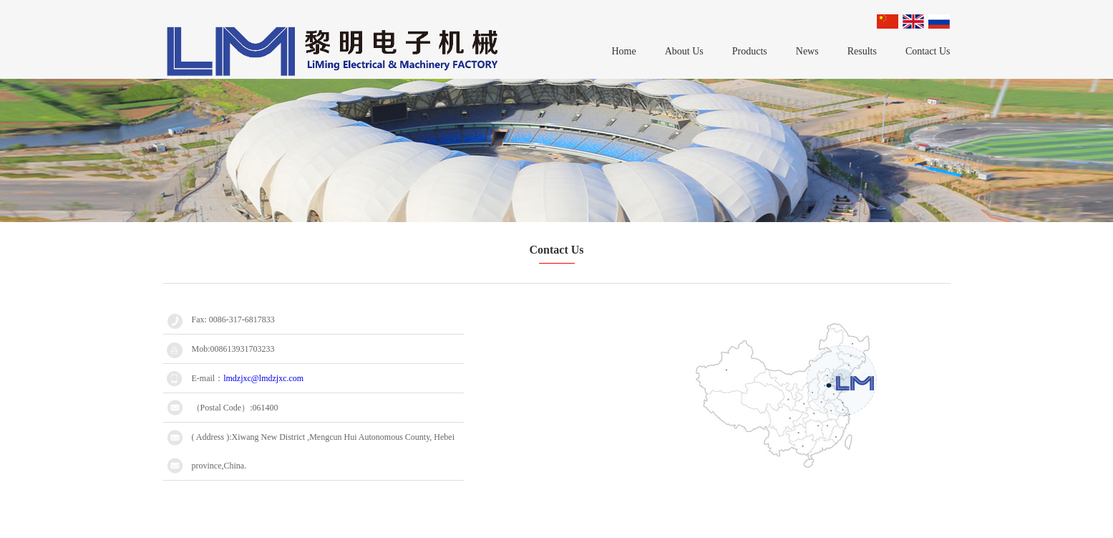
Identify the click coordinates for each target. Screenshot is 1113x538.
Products (749, 51)
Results (862, 51)
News (807, 51)
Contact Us (928, 51)
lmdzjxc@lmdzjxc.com (263, 378)
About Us (684, 51)
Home (623, 51)
